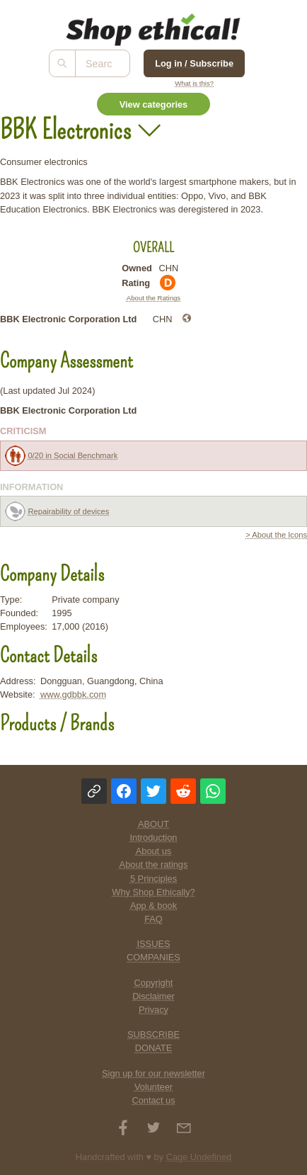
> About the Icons (276, 534)
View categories (154, 104)
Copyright (153, 982)
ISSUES (153, 943)
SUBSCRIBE (153, 1034)
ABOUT (153, 824)
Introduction (154, 837)
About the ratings (154, 864)
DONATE (153, 1048)
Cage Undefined (199, 1157)
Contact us (153, 1100)
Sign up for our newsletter (153, 1073)
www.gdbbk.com (73, 694)
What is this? (194, 83)
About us (154, 851)
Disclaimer (153, 996)
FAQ (153, 919)
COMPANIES (153, 957)
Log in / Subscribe (194, 63)
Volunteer (153, 1087)
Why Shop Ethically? (153, 892)
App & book (153, 905)
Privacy (153, 1009)
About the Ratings (153, 298)
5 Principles (153, 878)
